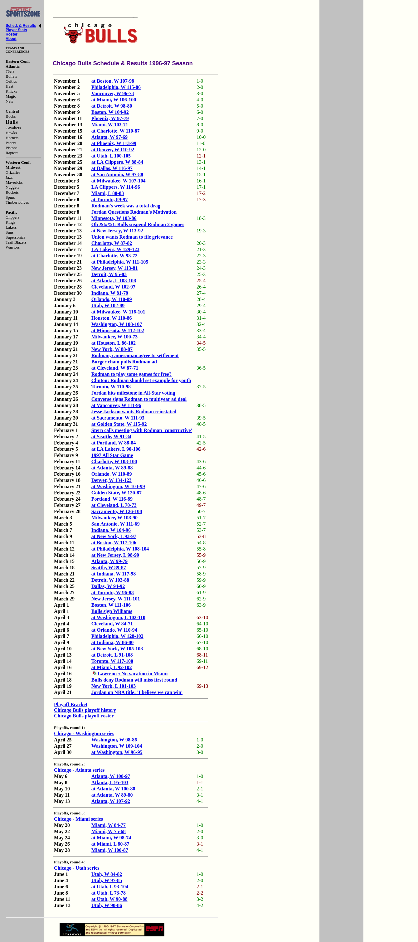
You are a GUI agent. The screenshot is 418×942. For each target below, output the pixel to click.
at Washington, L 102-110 (118, 617)
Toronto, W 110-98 (111, 386)
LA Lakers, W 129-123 (115, 249)
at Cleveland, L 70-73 (114, 505)
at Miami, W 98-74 (111, 837)
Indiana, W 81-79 (109, 293)
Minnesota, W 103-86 (114, 218)
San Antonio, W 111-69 (115, 524)
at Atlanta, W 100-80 (113, 788)
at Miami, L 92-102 (111, 667)
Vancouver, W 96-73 (112, 93)
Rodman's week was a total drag (125, 205)
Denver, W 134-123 (111, 480)
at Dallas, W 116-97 (112, 168)
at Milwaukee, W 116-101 (118, 311)
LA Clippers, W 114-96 (115, 187)
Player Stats (16, 30)
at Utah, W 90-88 (109, 899)
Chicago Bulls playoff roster (84, 715)
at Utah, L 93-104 (109, 886)
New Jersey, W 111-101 (115, 598)
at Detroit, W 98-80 (111, 106)
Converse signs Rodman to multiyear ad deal (139, 399)
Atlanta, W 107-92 (110, 801)
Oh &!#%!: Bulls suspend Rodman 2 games (137, 224)
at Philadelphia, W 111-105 (119, 262)
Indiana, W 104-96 (111, 530)
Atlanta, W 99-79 (109, 561)
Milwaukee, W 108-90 (114, 517)
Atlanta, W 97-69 (109, 137)
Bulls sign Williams (111, 611)
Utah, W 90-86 (106, 905)
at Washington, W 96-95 (117, 752)
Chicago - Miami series (78, 819)
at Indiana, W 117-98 (113, 573)
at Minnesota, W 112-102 (117, 330)
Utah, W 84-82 (106, 874)
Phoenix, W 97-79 (110, 118)
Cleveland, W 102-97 (113, 286)
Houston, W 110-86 (111, 318)
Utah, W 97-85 (106, 880)
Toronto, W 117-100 (112, 661)
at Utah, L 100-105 (111, 155)
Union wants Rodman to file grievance (132, 237)
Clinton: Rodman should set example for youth (141, 380)
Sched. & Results (21, 25)
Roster (11, 34)
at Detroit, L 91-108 (112, 655)
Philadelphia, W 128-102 (117, 636)
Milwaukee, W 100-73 (114, 336)
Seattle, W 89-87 (108, 567)
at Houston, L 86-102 (113, 343)
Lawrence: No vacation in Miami (130, 673)
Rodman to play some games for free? (131, 374)
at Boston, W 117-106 (113, 542)
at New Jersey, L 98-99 (115, 555)
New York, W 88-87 (112, 349)
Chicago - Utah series (76, 868)
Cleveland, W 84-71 (112, 623)
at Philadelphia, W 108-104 (120, 548)
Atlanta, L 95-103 (110, 782)
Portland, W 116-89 (112, 499)
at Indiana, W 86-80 (112, 642)
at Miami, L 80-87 (110, 844)
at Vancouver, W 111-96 (116, 405)
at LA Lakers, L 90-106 (116, 449)
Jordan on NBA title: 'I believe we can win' (136, 692)
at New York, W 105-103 (117, 648)
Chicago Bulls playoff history (85, 710)
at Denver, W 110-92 (112, 149)
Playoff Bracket (70, 704)
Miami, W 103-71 (109, 124)
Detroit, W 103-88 (110, 580)
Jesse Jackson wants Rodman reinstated (134, 411)
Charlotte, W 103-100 (114, 461)
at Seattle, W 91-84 (111, 436)
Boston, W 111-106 (111, 605)
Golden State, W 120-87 (116, 492)
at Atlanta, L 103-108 (113, 280)
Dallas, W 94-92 (108, 586)
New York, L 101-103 (113, 686)
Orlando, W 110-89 (111, 299)
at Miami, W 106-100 (113, 99)
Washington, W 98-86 (114, 739)
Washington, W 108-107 (116, 324)
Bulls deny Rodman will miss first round (134, 679)
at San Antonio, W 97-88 (117, 174)
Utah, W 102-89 (108, 305)
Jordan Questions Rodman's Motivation (134, 212)
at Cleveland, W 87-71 (115, 368)
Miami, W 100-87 (109, 850)
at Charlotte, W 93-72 (114, 255)
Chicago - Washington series (84, 733)
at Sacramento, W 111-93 (117, 417)
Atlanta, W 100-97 (110, 776)
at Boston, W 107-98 (112, 81)
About (11, 38)
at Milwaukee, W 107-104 (118, 180)
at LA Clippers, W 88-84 (117, 162)
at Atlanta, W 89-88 (112, 467)
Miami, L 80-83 (107, 193)
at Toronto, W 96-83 (112, 592)
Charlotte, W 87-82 (111, 243)
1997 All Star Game (112, 455)
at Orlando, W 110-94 (114, 630)
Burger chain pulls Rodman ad (124, 361)
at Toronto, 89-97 (109, 199)
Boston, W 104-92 (110, 112)
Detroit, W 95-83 (109, 274)
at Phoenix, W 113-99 (113, 143)
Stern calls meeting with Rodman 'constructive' (141, 430)
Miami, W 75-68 (108, 831)
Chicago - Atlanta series (79, 770)
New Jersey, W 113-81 (114, 268)
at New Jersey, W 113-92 (117, 230)
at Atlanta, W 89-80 (112, 795)
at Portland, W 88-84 (113, 442)
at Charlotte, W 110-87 (115, 131)
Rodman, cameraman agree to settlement (135, 355)
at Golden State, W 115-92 (119, 424)
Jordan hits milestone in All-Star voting (133, 393)
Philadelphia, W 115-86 (116, 87)
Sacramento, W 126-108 (116, 511)
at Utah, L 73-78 (108, 893)
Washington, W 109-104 (116, 746)
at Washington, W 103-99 (118, 486)
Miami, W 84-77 (108, 825)
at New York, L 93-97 (113, 536)
